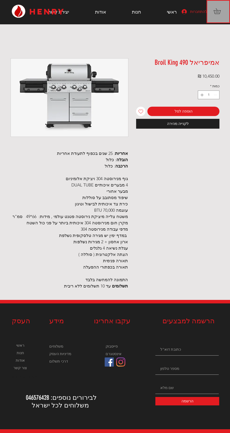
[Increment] (201, 95)
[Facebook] (109, 362)
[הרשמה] (187, 401)
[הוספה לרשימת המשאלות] (141, 111)
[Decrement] (216, 95)
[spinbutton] (208, 95)
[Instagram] (120, 362)
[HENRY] (48, 12)
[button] (220, 11)
